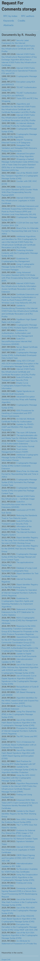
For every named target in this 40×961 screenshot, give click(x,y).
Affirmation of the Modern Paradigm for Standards (17, 528)
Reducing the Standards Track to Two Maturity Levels (19, 517)
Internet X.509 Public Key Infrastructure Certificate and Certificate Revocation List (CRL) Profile (18, 118)
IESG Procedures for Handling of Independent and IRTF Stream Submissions (18, 413)
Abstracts (8, 25)
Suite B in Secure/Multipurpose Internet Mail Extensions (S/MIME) (17, 341)
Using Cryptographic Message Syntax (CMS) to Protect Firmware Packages (18, 267)
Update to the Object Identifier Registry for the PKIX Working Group (19, 814)
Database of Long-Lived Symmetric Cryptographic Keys (19, 569)
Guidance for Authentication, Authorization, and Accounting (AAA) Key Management (17, 333)
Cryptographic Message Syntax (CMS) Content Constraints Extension (19, 466)
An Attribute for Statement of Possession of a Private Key (19, 942)
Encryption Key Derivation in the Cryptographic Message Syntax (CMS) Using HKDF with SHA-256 (20, 927)
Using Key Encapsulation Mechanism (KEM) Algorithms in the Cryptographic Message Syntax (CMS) (20, 877)
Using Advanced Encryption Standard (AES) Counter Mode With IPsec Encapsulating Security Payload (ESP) (20, 190)
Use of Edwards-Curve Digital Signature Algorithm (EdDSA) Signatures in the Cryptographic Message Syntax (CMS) (19, 679)
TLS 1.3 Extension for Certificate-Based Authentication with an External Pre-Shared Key (19, 745)
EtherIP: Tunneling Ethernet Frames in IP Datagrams (17, 141)
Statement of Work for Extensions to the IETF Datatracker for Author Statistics (19, 612)
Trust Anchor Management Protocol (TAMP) (15, 450)
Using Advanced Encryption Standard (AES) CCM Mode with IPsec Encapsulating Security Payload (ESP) (20, 276)
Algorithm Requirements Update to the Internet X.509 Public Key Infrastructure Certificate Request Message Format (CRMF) (20, 787)
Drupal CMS (6, 960)
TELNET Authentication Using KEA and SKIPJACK (19, 94)
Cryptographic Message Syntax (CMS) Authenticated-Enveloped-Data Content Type (19, 355)
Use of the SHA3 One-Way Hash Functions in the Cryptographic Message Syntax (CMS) (19, 902)
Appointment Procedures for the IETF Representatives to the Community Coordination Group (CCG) (20, 640)
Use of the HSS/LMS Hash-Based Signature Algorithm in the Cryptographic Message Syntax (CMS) (19, 723)
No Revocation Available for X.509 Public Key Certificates (20, 870)
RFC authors (27, 16)
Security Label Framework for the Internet (15, 41)
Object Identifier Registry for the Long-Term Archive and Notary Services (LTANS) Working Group (20, 540)
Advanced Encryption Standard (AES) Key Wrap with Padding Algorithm (19, 399)
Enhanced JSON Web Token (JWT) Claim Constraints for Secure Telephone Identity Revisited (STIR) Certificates (20, 804)
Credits (21, 20)
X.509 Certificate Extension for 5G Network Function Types (20, 837)
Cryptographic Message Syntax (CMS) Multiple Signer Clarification (20, 326)
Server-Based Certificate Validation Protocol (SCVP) (20, 348)
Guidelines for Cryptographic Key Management (16, 260)
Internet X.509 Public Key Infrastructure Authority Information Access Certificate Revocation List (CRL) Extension (19, 287)
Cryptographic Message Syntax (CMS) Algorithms (19, 135)
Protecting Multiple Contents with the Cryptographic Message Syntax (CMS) (20, 253)
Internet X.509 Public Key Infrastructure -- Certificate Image (18, 497)
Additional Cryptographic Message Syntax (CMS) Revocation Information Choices (20, 457)
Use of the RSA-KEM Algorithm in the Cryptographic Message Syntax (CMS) (19, 910)
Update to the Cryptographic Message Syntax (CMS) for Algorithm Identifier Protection (19, 770)
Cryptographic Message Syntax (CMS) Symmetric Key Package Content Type (19, 482)
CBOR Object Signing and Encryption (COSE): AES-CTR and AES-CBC (18, 858)
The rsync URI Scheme (26, 432)
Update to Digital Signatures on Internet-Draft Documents (19, 655)
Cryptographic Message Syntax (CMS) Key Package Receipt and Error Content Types (19, 557)
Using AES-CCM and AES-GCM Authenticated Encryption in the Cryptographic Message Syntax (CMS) (20, 363)
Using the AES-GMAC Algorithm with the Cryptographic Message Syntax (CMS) (19, 778)
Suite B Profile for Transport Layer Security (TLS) (17, 378)
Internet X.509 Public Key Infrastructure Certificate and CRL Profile (18, 49)
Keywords (8, 20)
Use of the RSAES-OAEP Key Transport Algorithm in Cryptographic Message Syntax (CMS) (20, 176)
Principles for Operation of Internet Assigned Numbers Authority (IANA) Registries (19, 593)
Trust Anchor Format (25, 446)
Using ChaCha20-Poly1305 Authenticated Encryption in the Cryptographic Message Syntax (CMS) (20, 648)
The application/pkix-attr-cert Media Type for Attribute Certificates (20, 436)
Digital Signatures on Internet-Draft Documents (18, 392)
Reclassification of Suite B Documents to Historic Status (20, 688)
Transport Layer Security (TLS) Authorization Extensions (20, 442)
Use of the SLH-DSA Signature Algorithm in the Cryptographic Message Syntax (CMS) (20, 935)
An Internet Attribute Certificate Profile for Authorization (18, 124)
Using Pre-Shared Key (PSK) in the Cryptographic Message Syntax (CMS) (19, 714)
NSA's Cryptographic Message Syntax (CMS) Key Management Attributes (19, 620)
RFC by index (10, 16)
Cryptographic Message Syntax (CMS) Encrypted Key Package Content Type (19, 491)
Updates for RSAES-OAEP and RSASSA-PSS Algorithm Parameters (18, 427)
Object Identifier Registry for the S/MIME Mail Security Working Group (20, 549)
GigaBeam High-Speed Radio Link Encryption (19, 320)
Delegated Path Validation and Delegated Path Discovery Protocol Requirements (19, 148)
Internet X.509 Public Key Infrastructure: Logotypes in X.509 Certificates (18, 201)
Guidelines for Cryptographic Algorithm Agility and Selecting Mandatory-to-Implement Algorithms (17, 602)
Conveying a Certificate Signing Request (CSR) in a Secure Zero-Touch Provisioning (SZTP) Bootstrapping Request (19, 892)
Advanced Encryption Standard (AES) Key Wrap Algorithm (18, 155)
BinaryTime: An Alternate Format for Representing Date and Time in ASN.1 (20, 231)
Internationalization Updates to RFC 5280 (17, 660)
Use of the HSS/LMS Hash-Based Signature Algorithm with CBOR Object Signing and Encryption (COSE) (18, 754)
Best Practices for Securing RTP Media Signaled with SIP (18, 762)
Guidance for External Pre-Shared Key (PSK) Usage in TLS (18, 832)
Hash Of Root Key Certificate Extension (17, 707)
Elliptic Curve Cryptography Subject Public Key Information (16, 386)
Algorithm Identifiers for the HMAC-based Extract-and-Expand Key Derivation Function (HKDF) (20, 701)
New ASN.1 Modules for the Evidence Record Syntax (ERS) (20, 820)
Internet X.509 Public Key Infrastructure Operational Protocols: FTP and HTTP (19, 71)
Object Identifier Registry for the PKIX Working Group (20, 586)
